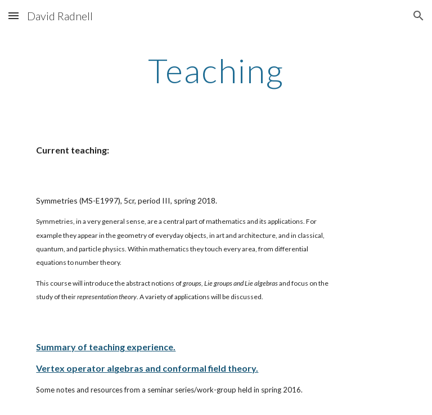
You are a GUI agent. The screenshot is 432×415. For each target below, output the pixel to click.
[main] (215, 70)
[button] (13, 15)
